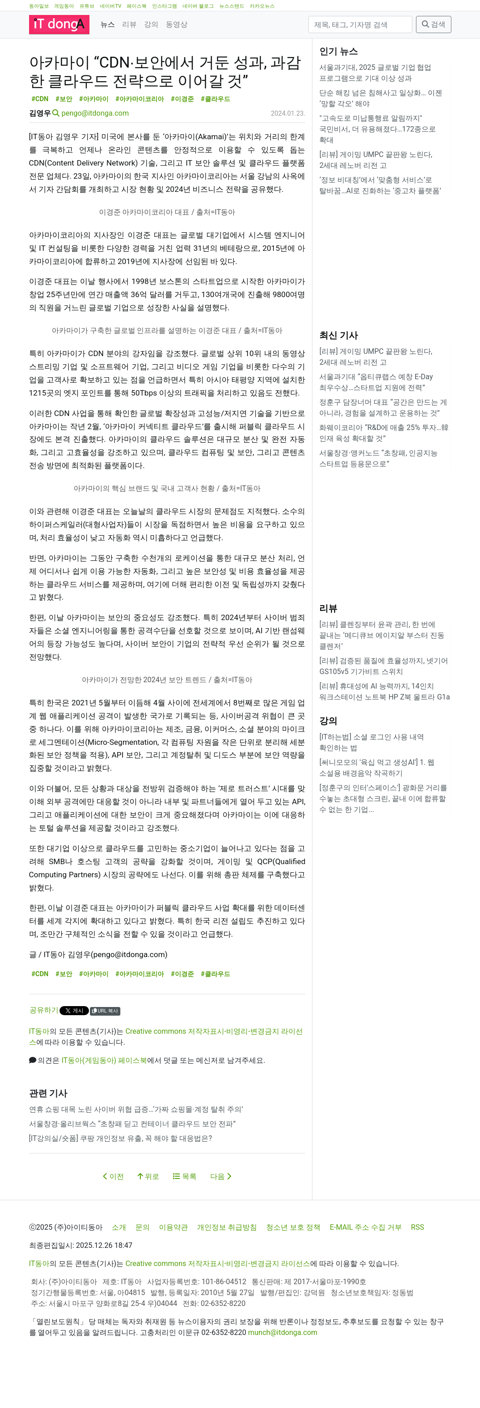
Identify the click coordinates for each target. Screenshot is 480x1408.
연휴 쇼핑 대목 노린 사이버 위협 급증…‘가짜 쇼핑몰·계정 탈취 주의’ (136, 1150)
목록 (185, 1217)
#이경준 (182, 140)
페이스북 (137, 6)
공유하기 (44, 1050)
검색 (433, 24)
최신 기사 (338, 335)
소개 (119, 1268)
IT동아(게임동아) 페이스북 (104, 1101)
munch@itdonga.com (282, 1373)
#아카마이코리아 (139, 140)
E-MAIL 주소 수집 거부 (366, 1268)
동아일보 (39, 6)
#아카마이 (94, 140)
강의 (151, 24)
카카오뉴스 (262, 6)
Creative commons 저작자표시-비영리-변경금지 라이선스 (217, 1304)
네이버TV (110, 6)
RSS (417, 1268)
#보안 (63, 140)
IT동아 (39, 1072)
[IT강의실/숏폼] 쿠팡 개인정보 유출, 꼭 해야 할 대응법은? (120, 1179)
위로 (148, 1217)
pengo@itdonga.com (95, 154)
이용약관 (173, 1268)
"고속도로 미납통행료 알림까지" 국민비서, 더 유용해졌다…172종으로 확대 (377, 129)
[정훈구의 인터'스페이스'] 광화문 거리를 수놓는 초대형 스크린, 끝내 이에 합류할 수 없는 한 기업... (383, 798)
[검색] (360, 24)
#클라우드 (215, 140)
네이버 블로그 (198, 6)
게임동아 (64, 6)
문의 (142, 1268)
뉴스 (107, 24)
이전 (113, 1217)
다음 (220, 1217)
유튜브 (86, 6)
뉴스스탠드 (231, 6)
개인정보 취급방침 (227, 1268)
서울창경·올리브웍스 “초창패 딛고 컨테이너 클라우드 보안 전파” (132, 1164)
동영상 (177, 24)
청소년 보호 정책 (293, 1268)
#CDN (39, 140)
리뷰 (129, 24)
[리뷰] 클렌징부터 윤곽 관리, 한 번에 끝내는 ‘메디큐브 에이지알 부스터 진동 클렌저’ (381, 635)
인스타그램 (164, 6)
